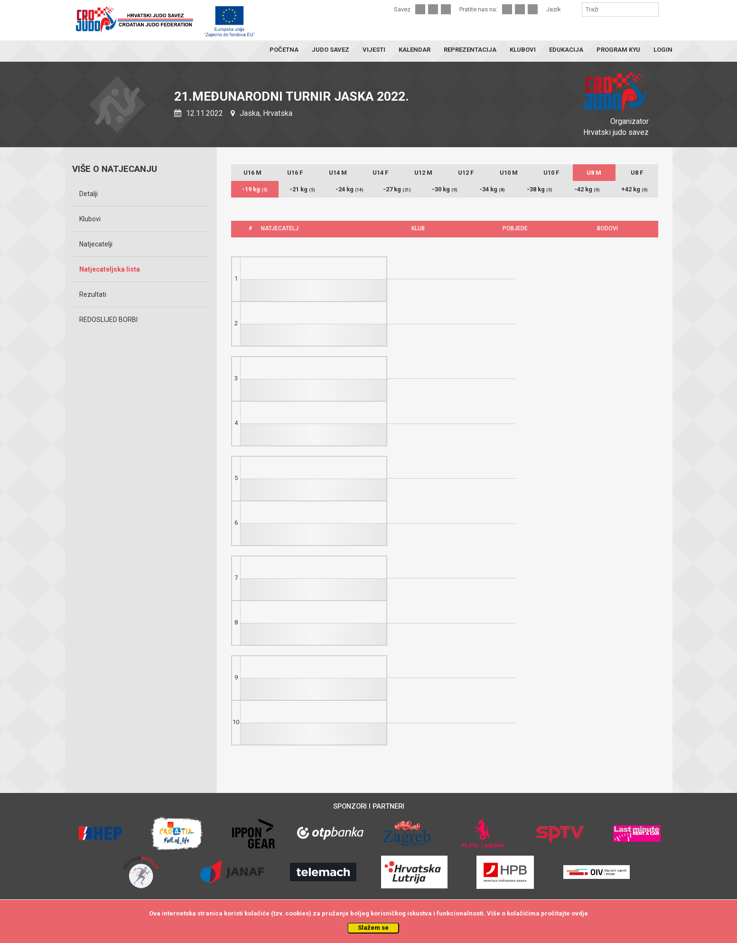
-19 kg (255, 189)
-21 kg (302, 189)
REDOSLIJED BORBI (108, 319)
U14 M (338, 172)
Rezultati (92, 294)
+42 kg (634, 189)
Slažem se (373, 927)
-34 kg (492, 189)
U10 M (509, 172)
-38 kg (539, 189)
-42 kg (587, 189)
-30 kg (444, 189)
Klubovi (90, 219)
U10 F (551, 172)
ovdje (579, 913)
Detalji (88, 194)
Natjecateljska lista (109, 269)
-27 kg (397, 189)
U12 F (466, 172)
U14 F (380, 172)
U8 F (637, 172)
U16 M (252, 172)
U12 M (423, 172)
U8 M (594, 172)
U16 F (295, 172)
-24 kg (350, 189)
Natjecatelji (95, 244)
